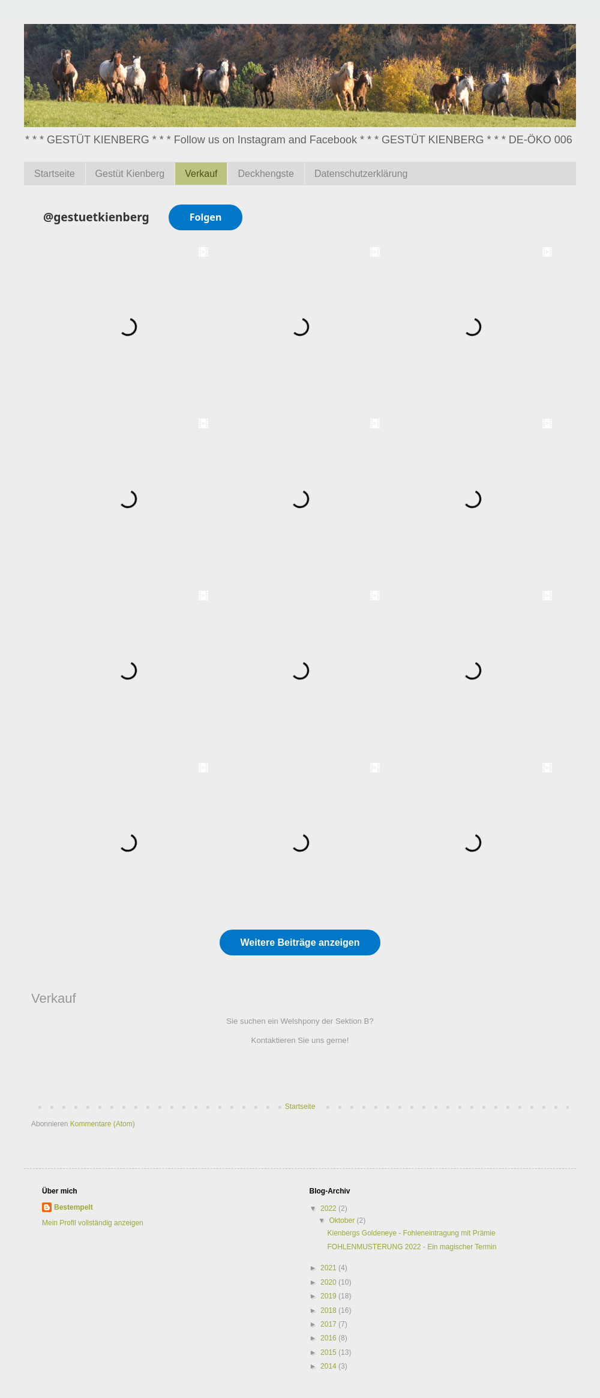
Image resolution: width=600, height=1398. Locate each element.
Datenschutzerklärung (361, 174)
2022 (329, 1208)
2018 (329, 1310)
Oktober (342, 1220)
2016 (329, 1338)
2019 (329, 1296)
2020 (329, 1282)
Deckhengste (265, 174)
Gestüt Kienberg (130, 174)
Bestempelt (73, 1207)
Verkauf (201, 174)
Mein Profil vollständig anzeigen (92, 1223)
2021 (329, 1268)
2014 (329, 1366)
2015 (329, 1352)
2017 (329, 1324)
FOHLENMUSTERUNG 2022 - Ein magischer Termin (411, 1247)
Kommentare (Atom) (102, 1124)
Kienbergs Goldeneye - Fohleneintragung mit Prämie (411, 1233)
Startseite (54, 174)
